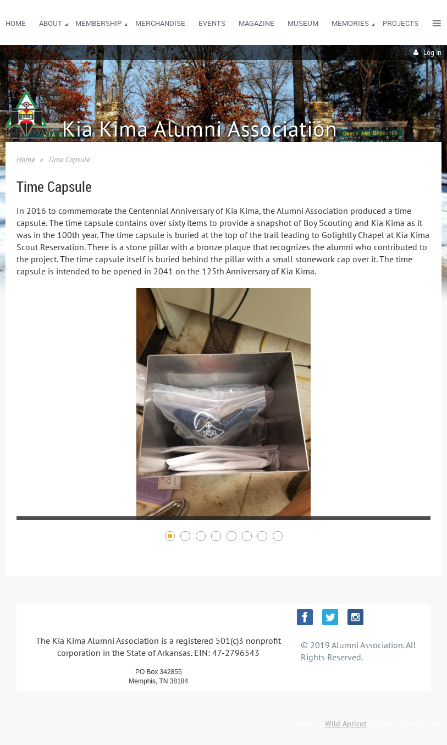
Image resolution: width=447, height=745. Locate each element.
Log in (432, 52)
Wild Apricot (346, 724)
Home (25, 159)
